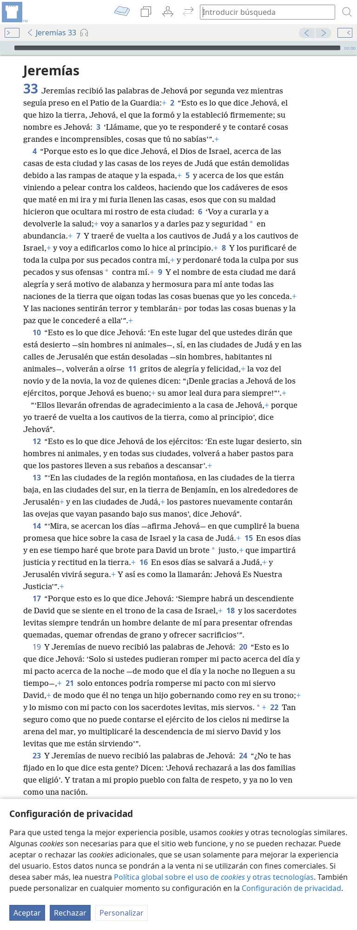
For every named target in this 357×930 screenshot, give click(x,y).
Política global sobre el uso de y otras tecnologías (214, 877)
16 (143, 562)
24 (243, 756)
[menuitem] (14, 12)
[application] (178, 48)
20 (243, 647)
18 (230, 610)
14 (36, 526)
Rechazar (70, 913)
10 (36, 332)
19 (36, 647)
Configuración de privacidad (291, 888)
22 (274, 707)
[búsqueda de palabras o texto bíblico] (263, 12)
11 (132, 369)
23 (36, 756)
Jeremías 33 (51, 32)
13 (36, 477)
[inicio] (14, 12)
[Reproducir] (6, 48)
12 (36, 441)
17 (36, 598)
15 (248, 538)
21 (69, 683)
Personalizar (121, 913)
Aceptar (27, 913)
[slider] (177, 48)
